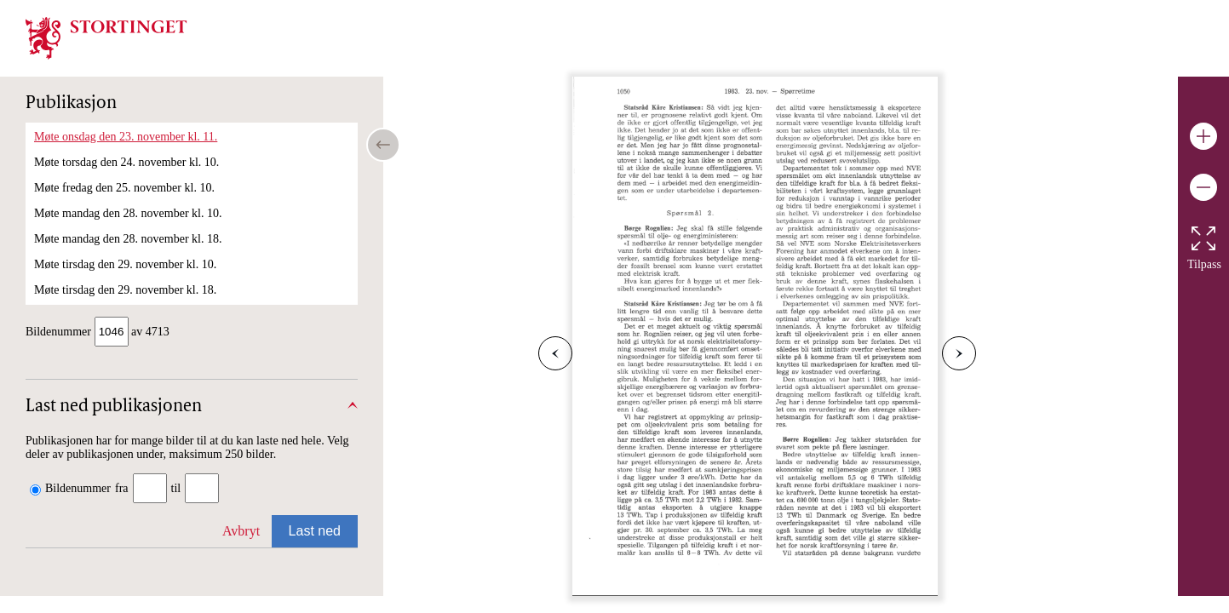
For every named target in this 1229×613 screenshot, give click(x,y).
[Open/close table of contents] (383, 145)
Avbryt (241, 532)
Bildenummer (78, 490)
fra (122, 490)
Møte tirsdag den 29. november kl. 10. (125, 264)
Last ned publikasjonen (114, 408)
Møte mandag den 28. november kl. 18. (127, 238)
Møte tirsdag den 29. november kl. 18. (125, 290)
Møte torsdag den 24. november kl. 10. (126, 162)
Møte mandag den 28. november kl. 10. (127, 213)
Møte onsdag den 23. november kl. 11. (125, 136)
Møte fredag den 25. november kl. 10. (124, 187)
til (176, 490)
